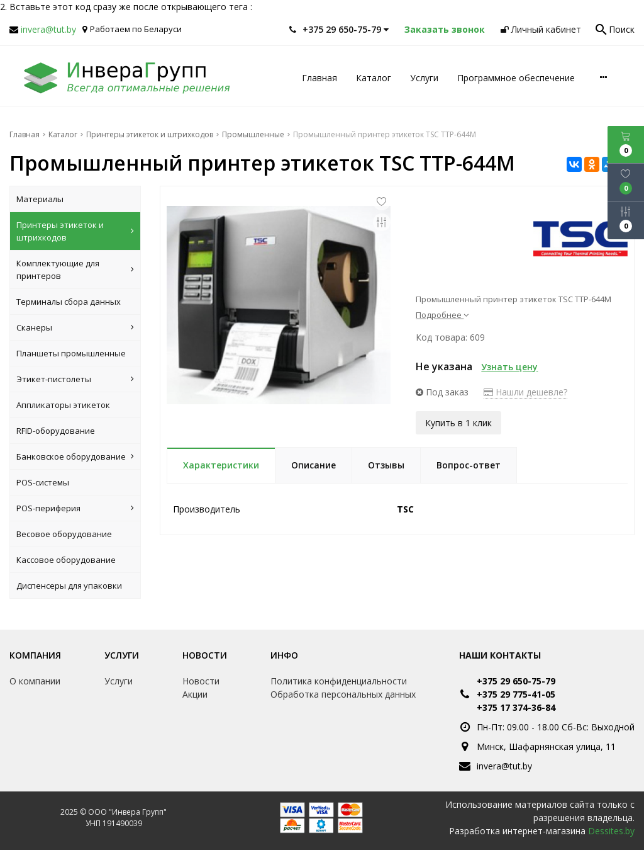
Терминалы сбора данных (68, 301)
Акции (195, 694)
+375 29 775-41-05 (516, 694)
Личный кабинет (541, 29)
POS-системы (42, 482)
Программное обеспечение (516, 78)
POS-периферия (75, 508)
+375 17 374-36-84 (516, 707)
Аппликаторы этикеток (63, 405)
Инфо (284, 655)
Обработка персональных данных (343, 694)
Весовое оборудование (64, 534)
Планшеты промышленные (71, 353)
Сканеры (75, 327)
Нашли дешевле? (525, 392)
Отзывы (386, 465)
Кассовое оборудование (66, 559)
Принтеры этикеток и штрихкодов (75, 231)
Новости (204, 655)
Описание (313, 465)
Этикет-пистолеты (75, 379)
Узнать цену (509, 367)
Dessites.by (611, 831)
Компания (35, 655)
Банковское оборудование (75, 456)
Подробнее (442, 314)
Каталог (373, 78)
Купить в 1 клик (458, 423)
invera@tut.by (48, 29)
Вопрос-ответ (468, 465)
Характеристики (221, 465)
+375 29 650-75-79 (516, 681)
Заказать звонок (444, 29)
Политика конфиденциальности (338, 681)
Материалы (40, 199)
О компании (34, 681)
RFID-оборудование (55, 430)
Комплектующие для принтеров (75, 269)
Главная (319, 78)
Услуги (424, 78)
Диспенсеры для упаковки (69, 585)
